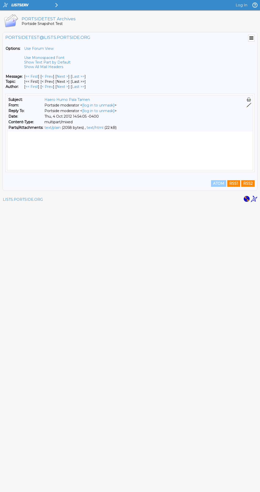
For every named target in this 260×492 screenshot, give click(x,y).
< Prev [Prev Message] (47, 76)
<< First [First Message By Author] (31, 86)
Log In (241, 5)
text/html (95, 127)
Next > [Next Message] (62, 76)
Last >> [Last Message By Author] (78, 86)
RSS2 (248, 469)
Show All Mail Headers (43, 67)
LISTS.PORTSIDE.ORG (23, 485)
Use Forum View (39, 48)
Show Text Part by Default (47, 62)
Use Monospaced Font (44, 57)
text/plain (52, 127)
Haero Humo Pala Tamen (67, 99)
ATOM (218, 469)
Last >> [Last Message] (78, 76)
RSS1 (233, 469)
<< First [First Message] (31, 76)
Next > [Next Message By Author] (62, 86)
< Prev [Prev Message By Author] (47, 86)
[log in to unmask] (98, 105)
